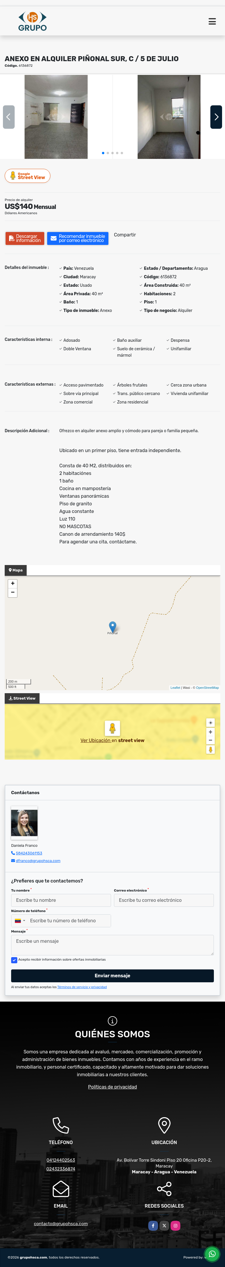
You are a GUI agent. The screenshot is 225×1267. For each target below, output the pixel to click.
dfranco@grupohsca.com (38, 861)
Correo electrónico (131, 890)
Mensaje (19, 931)
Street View (27, 175)
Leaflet (175, 687)
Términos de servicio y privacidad (82, 987)
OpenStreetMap (207, 687)
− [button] (13, 592)
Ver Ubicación (96, 740)
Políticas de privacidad (112, 1087)
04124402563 (61, 1160)
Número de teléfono (29, 910)
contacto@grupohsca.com (61, 1223)
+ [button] (13, 584)
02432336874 (60, 1169)
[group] (56, 117)
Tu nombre (21, 890)
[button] (103, 153)
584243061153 (29, 853)
